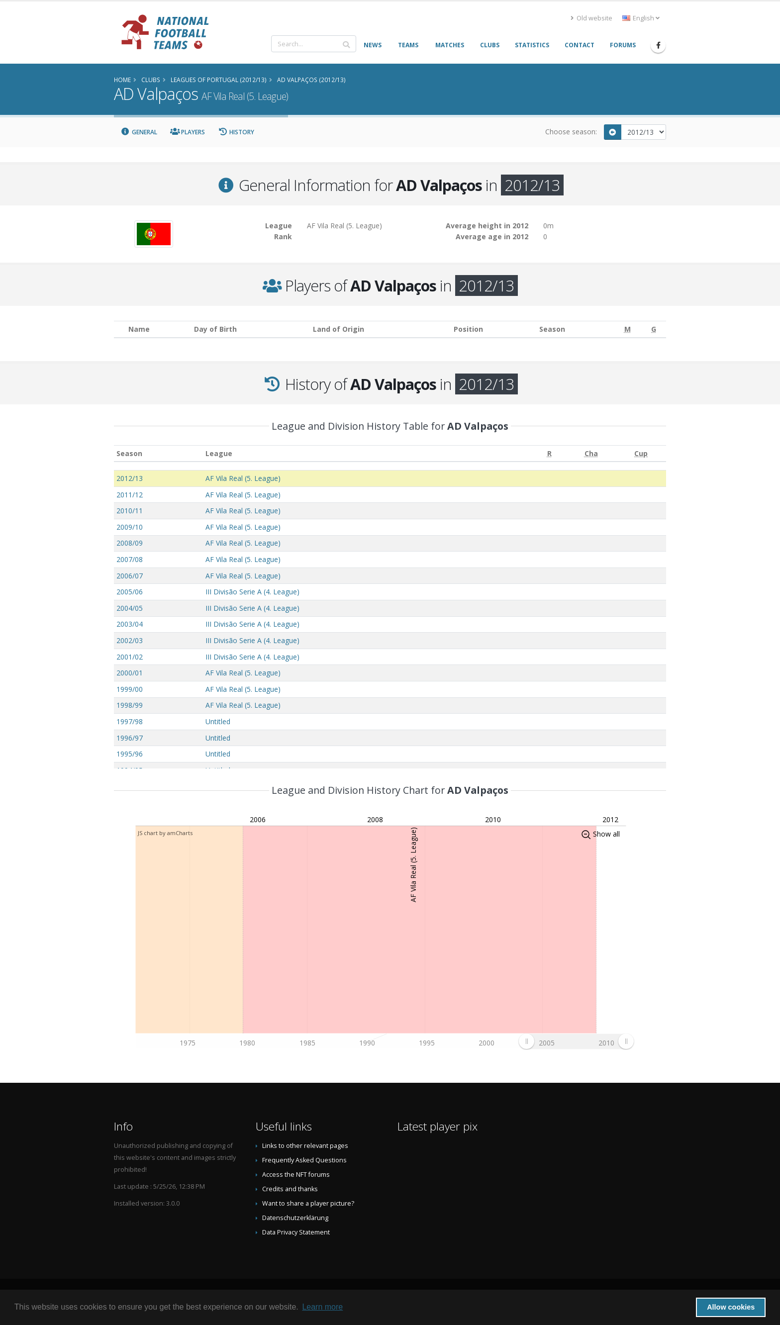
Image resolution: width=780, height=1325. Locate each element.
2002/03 (129, 640)
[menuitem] (576, 1041)
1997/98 (129, 721)
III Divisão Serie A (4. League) (252, 591)
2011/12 (129, 494)
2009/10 (129, 527)
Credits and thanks (290, 1189)
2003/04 (129, 624)
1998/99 (129, 705)
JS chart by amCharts (165, 833)
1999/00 (129, 689)
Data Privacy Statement (296, 1232)
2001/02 (129, 657)
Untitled (217, 721)
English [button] (641, 18)
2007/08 (129, 559)
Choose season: (571, 131)
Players (187, 132)
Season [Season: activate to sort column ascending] (129, 453)
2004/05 (129, 608)
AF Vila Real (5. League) (243, 478)
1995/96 (129, 753)
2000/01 (129, 672)
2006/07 (129, 575)
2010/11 (129, 510)
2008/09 (129, 543)
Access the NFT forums (296, 1174)
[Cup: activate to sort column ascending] (641, 453)
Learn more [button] (322, 1307)
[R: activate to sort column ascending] (549, 453)
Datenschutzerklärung (295, 1218)
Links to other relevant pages (305, 1145)
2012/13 (129, 478)
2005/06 (129, 591)
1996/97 (129, 738)
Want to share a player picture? (308, 1203)
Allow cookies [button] (731, 1307)
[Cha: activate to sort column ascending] (591, 453)
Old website (591, 18)
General (138, 132)
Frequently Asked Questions (304, 1160)
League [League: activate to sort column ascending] (218, 453)
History (236, 132)
